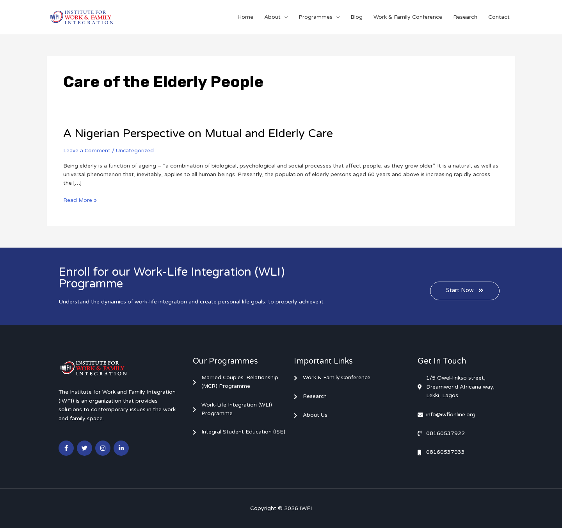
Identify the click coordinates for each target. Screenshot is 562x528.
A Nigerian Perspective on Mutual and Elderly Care (201, 133)
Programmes (316, 17)
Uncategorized (135, 150)
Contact (499, 17)
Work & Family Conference (407, 17)
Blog (356, 17)
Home (245, 17)
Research (465, 17)
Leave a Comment (87, 150)
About (272, 17)
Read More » (80, 199)
